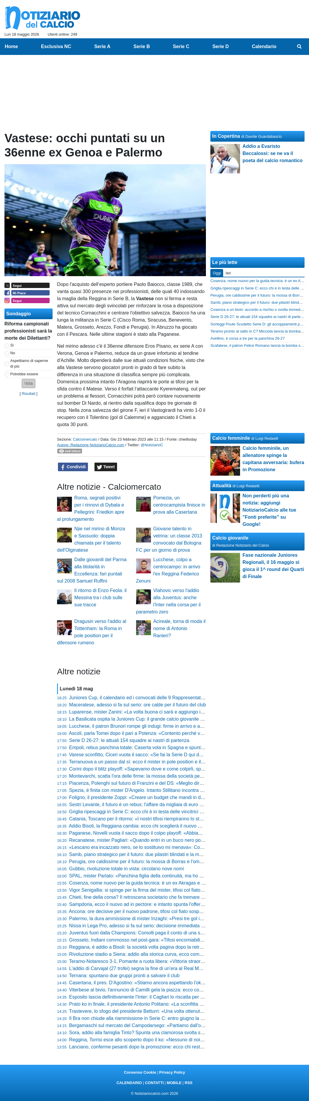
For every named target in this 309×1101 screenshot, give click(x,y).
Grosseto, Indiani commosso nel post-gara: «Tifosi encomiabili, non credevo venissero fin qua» (169, 939)
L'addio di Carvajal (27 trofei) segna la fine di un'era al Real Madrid (139, 968)
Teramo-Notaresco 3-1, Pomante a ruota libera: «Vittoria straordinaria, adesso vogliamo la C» (167, 961)
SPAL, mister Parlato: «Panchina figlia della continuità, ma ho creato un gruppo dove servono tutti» (173, 875)
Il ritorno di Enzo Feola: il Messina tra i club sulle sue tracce (100, 597)
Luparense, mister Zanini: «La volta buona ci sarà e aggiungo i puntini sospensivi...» (157, 711)
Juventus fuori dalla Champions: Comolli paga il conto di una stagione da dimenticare (158, 932)
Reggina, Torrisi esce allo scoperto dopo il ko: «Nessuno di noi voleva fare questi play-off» (163, 1039)
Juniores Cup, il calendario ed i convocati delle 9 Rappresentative (138, 697)
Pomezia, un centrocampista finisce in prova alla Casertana (179, 505)
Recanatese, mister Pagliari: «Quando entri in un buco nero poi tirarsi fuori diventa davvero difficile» (174, 840)
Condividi (73, 467)
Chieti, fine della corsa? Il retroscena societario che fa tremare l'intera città (147, 897)
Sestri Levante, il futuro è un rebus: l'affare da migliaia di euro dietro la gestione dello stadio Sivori (171, 804)
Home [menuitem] (11, 46)
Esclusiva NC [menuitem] (56, 46)
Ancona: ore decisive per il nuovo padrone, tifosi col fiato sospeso (138, 911)
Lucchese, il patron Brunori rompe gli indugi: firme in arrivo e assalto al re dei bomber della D (166, 726)
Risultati (28, 393)
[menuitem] (299, 46)
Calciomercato (85, 439)
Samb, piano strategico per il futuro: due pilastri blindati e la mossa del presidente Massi (161, 854)
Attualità (221, 485)
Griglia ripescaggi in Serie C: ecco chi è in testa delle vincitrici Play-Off (143, 811)
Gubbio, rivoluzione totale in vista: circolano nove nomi (126, 868)
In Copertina (226, 136)
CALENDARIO (129, 1083)
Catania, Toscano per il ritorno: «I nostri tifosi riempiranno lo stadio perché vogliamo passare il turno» (175, 818)
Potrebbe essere (24, 374)
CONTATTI (154, 1083)
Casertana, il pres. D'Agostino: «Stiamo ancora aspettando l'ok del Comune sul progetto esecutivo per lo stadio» (187, 982)
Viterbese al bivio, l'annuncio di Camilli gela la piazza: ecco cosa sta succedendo (154, 989)
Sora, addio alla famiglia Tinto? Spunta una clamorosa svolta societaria (144, 1032)
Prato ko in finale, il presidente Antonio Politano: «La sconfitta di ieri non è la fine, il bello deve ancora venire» (184, 1004)
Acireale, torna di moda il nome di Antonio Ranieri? (179, 628)
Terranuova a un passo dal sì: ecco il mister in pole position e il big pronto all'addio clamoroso (167, 761)
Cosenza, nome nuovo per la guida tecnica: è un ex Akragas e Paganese (146, 882)
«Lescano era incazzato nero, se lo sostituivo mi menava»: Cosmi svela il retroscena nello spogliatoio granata (184, 847)
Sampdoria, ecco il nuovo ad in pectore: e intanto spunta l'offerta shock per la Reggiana (161, 904)
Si (12, 345)
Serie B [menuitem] (141, 46)
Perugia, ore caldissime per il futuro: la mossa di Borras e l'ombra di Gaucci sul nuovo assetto (167, 861)
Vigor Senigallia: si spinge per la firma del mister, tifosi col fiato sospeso (144, 890)
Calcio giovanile (230, 537)
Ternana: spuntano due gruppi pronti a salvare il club (124, 975)
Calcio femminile (231, 438)
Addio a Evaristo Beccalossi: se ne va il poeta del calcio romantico (272, 153)
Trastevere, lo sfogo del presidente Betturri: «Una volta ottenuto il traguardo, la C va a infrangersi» (172, 1011)
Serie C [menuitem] (181, 46)
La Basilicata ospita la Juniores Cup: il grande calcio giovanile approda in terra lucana (159, 719)
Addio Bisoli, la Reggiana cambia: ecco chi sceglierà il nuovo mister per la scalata (154, 825)
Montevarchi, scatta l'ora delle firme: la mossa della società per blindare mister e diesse (161, 776)
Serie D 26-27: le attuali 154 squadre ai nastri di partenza (129, 740)
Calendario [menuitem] (264, 46)
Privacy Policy (172, 1072)
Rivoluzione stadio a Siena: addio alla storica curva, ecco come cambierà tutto (151, 954)
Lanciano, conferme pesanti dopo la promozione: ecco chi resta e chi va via (148, 1046)
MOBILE (174, 1083)
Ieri (228, 273)
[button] (28, 383)
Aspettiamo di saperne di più (29, 363)
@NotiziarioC (152, 445)
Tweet (106, 467)
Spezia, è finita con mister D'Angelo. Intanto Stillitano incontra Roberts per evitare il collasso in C (170, 790)
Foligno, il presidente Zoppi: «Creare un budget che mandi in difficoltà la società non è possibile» (171, 797)
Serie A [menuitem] (102, 46)
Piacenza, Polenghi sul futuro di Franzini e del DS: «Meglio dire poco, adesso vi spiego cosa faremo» (175, 783)
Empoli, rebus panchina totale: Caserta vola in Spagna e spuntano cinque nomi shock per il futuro (172, 747)
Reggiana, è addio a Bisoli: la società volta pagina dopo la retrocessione (145, 947)
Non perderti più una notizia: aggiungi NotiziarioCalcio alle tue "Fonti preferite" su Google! (269, 510)
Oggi (217, 273)
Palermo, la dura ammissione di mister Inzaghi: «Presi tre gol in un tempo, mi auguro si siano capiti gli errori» (183, 918)
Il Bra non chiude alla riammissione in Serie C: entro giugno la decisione (145, 1018)
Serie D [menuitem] (220, 46)
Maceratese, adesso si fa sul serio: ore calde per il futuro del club (137, 704)
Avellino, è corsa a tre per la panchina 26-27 (247, 338)
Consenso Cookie (140, 1072)
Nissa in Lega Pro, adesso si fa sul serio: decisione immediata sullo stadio (147, 925)
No (12, 353)
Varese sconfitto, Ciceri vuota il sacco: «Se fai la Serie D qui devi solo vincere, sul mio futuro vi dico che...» (181, 754)
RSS (188, 1083)
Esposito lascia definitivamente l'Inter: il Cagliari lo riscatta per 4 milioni (143, 996)
